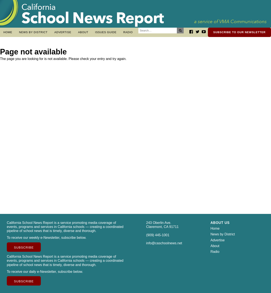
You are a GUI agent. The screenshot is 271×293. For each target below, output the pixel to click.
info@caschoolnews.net (164, 243)
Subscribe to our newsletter (239, 32)
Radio (128, 32)
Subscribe (24, 247)
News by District (33, 32)
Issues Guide (105, 32)
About (83, 32)
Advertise (62, 32)
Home (7, 32)
